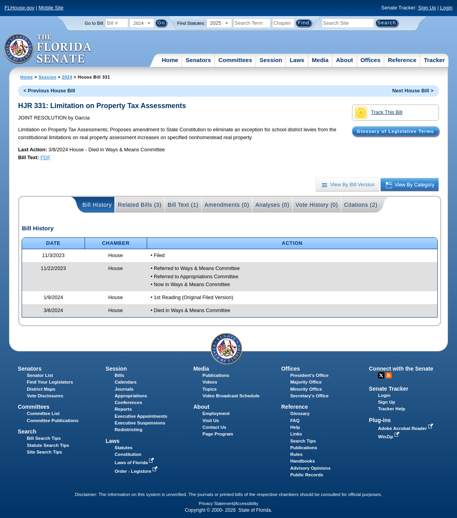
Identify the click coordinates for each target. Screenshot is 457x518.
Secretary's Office (309, 395)
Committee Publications (52, 420)
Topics (210, 389)
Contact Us (215, 427)
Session (271, 60)
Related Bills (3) (140, 205)
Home (170, 60)
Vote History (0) (316, 205)
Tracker (434, 60)
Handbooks (302, 461)
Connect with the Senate (401, 369)
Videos (210, 382)
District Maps (41, 389)
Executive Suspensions (140, 423)
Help (295, 427)
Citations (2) (361, 205)
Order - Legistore (137, 471)
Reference (402, 60)
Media (320, 60)
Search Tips (303, 441)
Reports (123, 409)
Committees (235, 60)
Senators (198, 60)
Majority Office (306, 382)
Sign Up (427, 8)
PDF (46, 157)
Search (27, 431)
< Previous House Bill (49, 91)
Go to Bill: (94, 23)
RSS (388, 375)
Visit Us (211, 420)
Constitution (128, 454)
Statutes (124, 447)
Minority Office (306, 389)
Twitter (381, 375)
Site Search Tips (44, 452)
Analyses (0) (272, 205)
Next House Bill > (412, 91)
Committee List (43, 413)
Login (446, 8)
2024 (67, 77)
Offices (370, 60)
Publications (216, 375)
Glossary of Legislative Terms (395, 131)
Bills (119, 375)
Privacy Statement (216, 503)
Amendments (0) (227, 205)
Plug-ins (380, 420)
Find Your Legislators (50, 382)
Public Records (306, 474)
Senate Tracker (388, 389)
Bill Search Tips (44, 438)
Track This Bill (378, 113)
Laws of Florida (135, 462)
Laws (296, 60)
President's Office (309, 375)
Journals (124, 389)
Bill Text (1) (183, 205)
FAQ (295, 420)
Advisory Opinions (310, 468)
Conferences (128, 402)
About (344, 60)
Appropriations (131, 395)
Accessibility (246, 503)
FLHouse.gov (20, 8)
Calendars (126, 382)
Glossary (300, 413)
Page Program (218, 434)
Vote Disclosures (45, 395)
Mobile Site (51, 8)
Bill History (97, 205)
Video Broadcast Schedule (231, 395)
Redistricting (128, 429)
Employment (216, 413)
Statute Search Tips (48, 445)
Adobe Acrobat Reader (406, 428)
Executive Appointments (141, 416)
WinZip (389, 436)
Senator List (40, 375)
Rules (296, 454)
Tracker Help (391, 408)
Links (296, 434)
